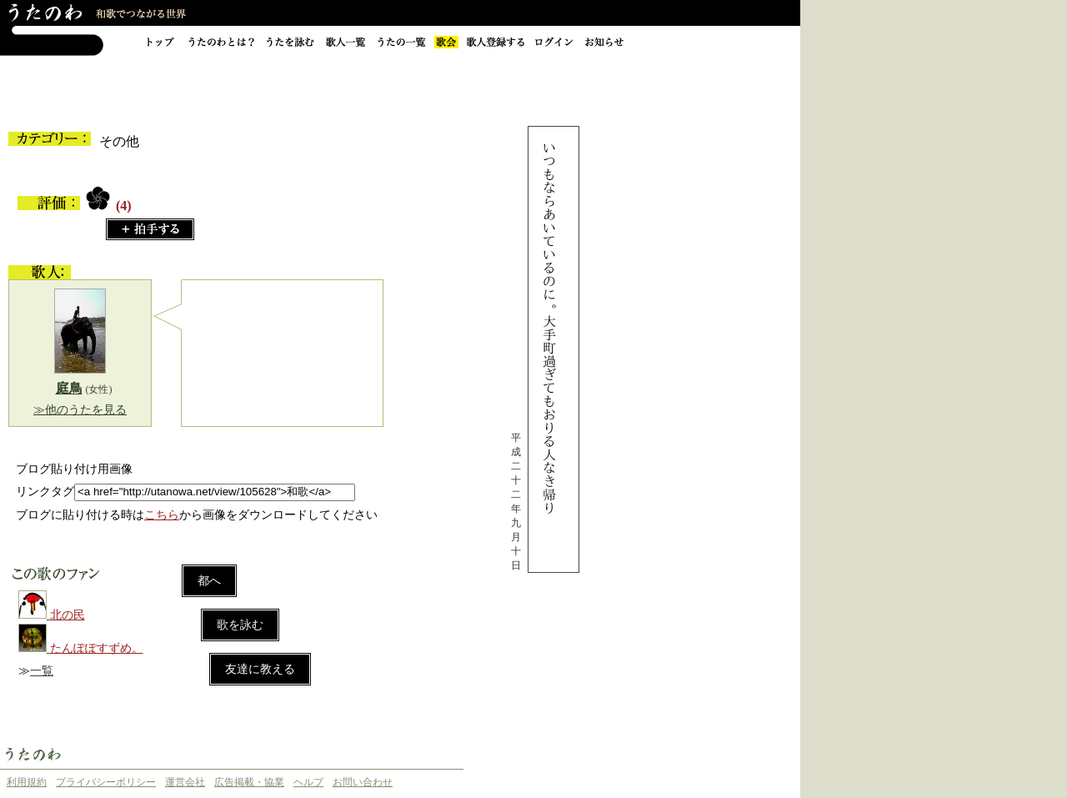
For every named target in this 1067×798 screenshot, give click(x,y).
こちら (161, 515)
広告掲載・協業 (249, 782)
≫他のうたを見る (80, 410)
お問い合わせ (363, 782)
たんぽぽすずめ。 (96, 648)
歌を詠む (240, 625)
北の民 (67, 615)
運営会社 (185, 782)
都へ (209, 581)
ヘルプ (308, 782)
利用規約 (27, 782)
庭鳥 (69, 388)
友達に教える (260, 669)
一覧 (41, 671)
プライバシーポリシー (106, 782)
